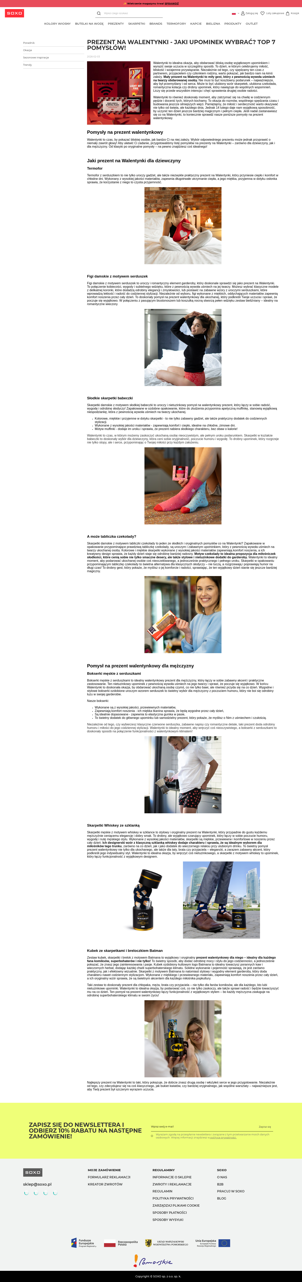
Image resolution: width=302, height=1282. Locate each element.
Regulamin (162, 1191)
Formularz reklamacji (109, 1177)
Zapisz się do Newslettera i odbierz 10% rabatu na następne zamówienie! (85, 1130)
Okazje (27, 50)
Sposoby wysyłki (168, 1220)
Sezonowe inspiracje (36, 57)
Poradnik (29, 42)
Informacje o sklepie (172, 1177)
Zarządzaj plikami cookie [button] (176, 1205)
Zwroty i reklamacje (172, 1184)
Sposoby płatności (170, 1213)
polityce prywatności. (223, 1137)
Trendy (27, 64)
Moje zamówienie (104, 1170)
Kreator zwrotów (105, 1184)
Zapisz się (265, 1126)
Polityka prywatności (173, 1198)
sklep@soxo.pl (37, 1184)
